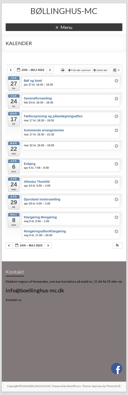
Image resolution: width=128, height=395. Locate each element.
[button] (117, 246)
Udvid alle (101, 70)
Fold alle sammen (80, 70)
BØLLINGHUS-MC (63, 11)
